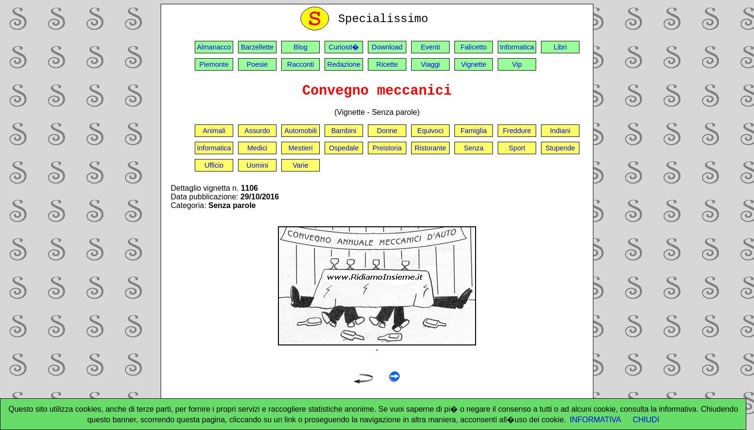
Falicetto (474, 47)
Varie (301, 165)
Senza (474, 148)
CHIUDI (646, 420)
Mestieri (301, 148)
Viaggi (430, 64)
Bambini (343, 131)
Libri (559, 47)
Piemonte (214, 64)
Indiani (560, 131)
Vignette (474, 64)
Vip (517, 64)
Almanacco (214, 47)
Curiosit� (344, 47)
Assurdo (257, 131)
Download (387, 47)
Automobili (300, 131)
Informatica (517, 47)
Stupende (560, 148)
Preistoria (387, 148)
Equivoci (430, 131)
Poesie (257, 64)
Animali (213, 131)
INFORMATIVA (595, 420)
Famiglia (474, 131)
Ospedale (344, 148)
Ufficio (214, 165)
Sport (517, 148)
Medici (257, 148)
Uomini (257, 165)
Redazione (344, 64)
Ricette (387, 64)
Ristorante (430, 148)
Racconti (300, 64)
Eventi (430, 47)
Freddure (517, 131)
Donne (387, 131)
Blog (301, 47)
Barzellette (257, 47)
